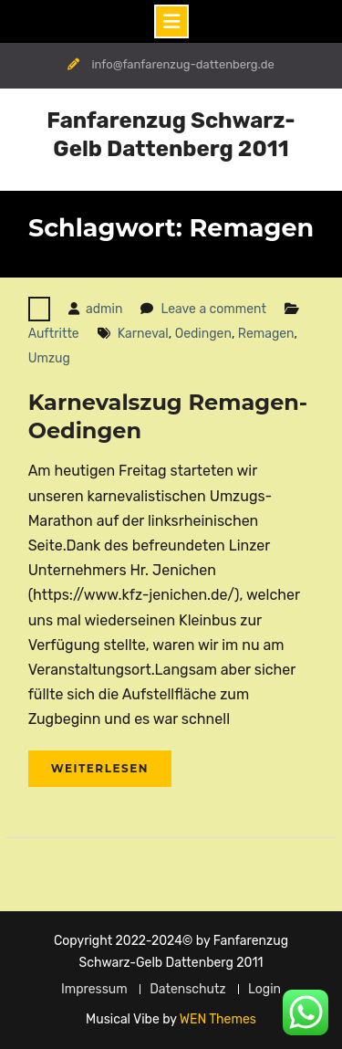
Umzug (49, 358)
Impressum (94, 989)
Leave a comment (213, 309)
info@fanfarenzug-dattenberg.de (182, 64)
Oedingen (203, 333)
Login (264, 989)
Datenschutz (188, 989)
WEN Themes (218, 1019)
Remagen (266, 333)
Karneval (143, 333)
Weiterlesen (100, 768)
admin (104, 309)
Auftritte (53, 333)
